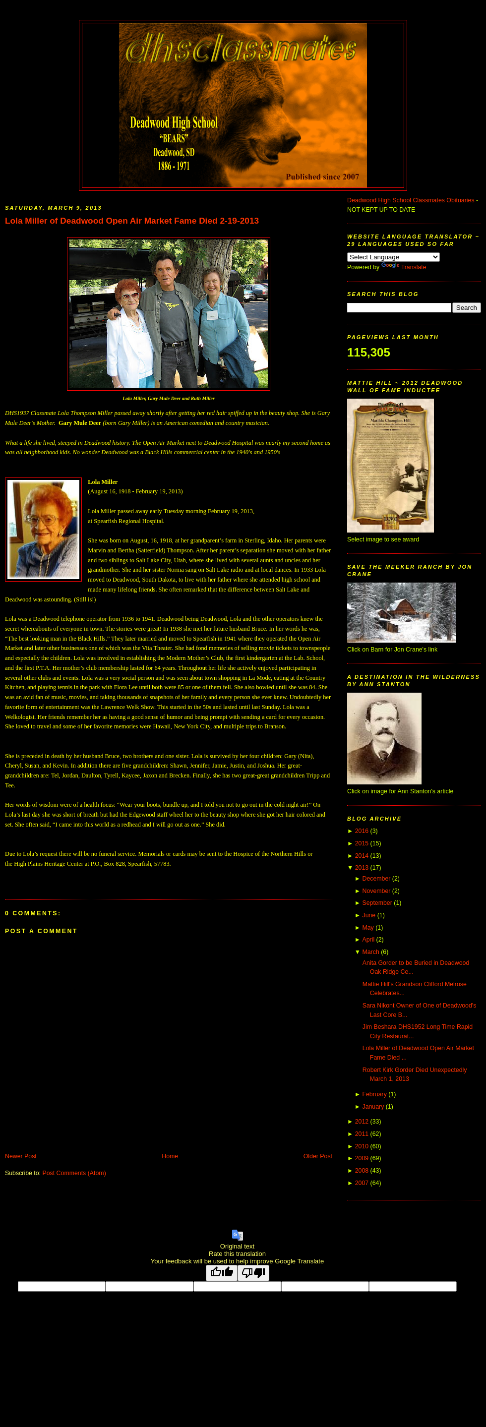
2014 (361, 855)
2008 (361, 1170)
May (367, 927)
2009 (361, 1158)
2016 (361, 831)
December (376, 878)
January (373, 1106)
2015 (361, 843)
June (368, 915)
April (368, 939)
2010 (361, 1146)
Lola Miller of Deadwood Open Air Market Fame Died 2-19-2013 (132, 221)
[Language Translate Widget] (393, 257)
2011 (361, 1133)
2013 (361, 867)
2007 (361, 1183)
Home (170, 1156)
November (376, 891)
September (377, 902)
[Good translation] (222, 1273)
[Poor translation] (253, 1273)
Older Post (318, 1156)
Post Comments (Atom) (74, 1173)
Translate (403, 267)
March (370, 952)
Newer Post (21, 1156)
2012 (361, 1121)
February (374, 1094)
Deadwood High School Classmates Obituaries (411, 200)
